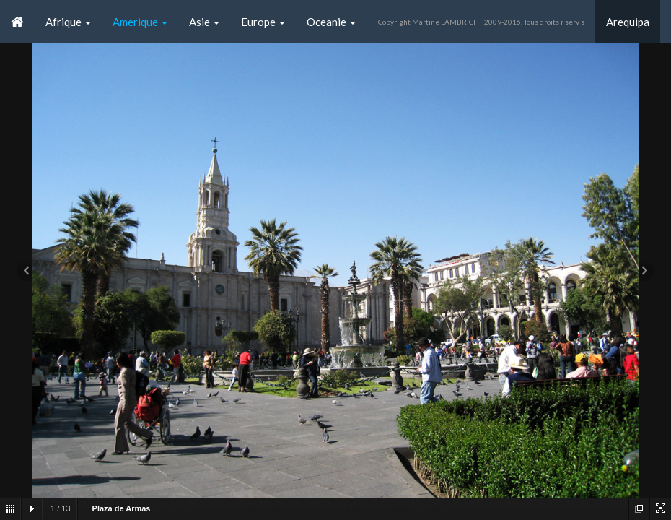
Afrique (68, 21)
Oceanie (331, 21)
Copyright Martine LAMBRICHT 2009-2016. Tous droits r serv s (481, 21)
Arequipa (627, 21)
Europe (263, 21)
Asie (204, 21)
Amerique (140, 21)
